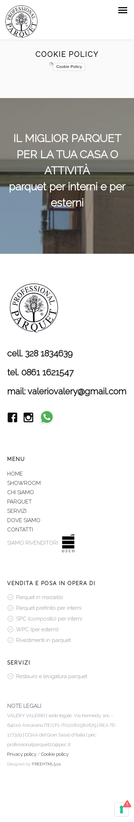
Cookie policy (55, 754)
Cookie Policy (69, 66)
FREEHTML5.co (46, 764)
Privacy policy (21, 754)
